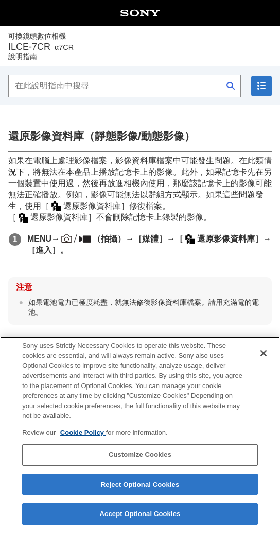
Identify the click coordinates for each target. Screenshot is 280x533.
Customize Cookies (140, 454)
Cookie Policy (83, 432)
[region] (140, 435)
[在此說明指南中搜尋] (124, 86)
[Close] (263, 353)
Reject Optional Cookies (140, 484)
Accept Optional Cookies (140, 514)
